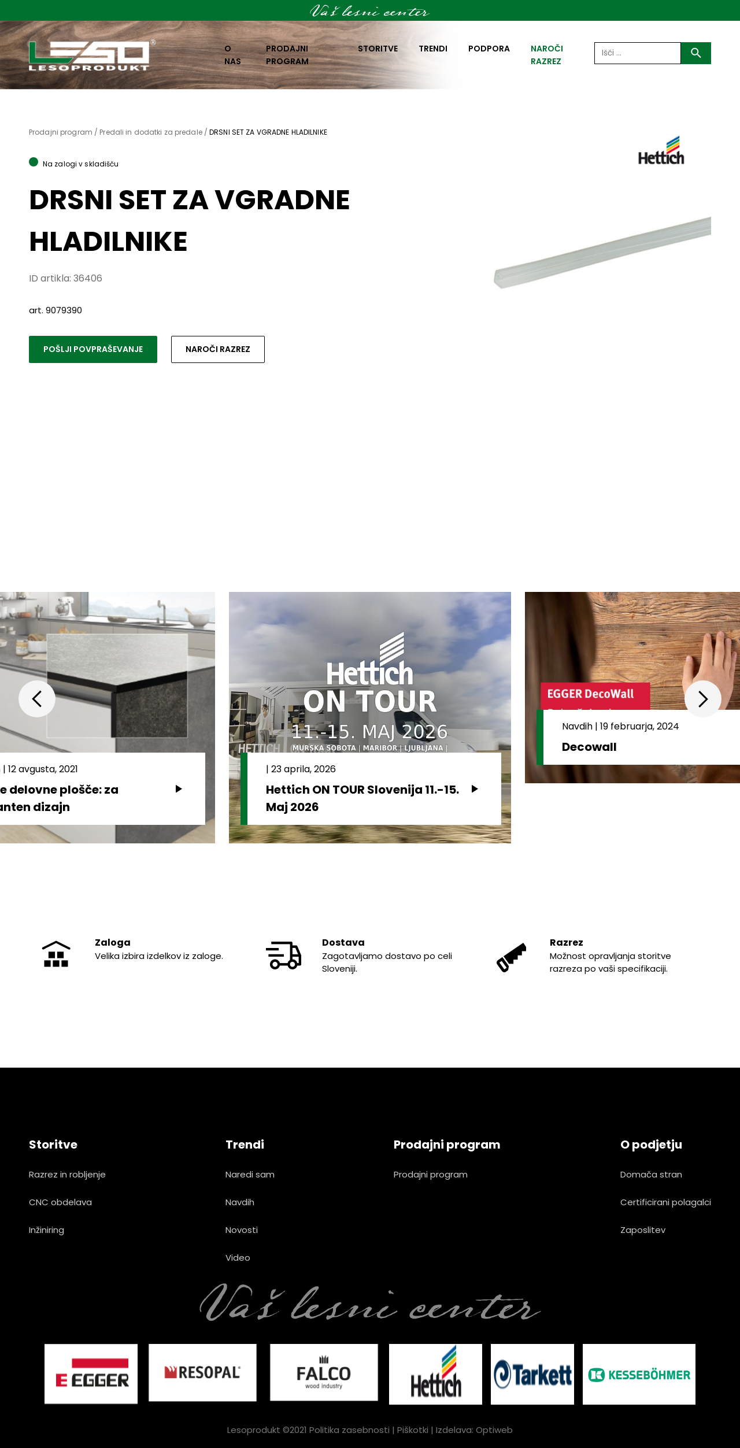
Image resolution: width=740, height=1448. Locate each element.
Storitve (378, 48)
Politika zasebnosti (349, 1430)
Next (703, 698)
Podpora (489, 48)
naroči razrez (547, 55)
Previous (37, 698)
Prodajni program (287, 55)
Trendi (433, 48)
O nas (232, 55)
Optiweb (494, 1430)
